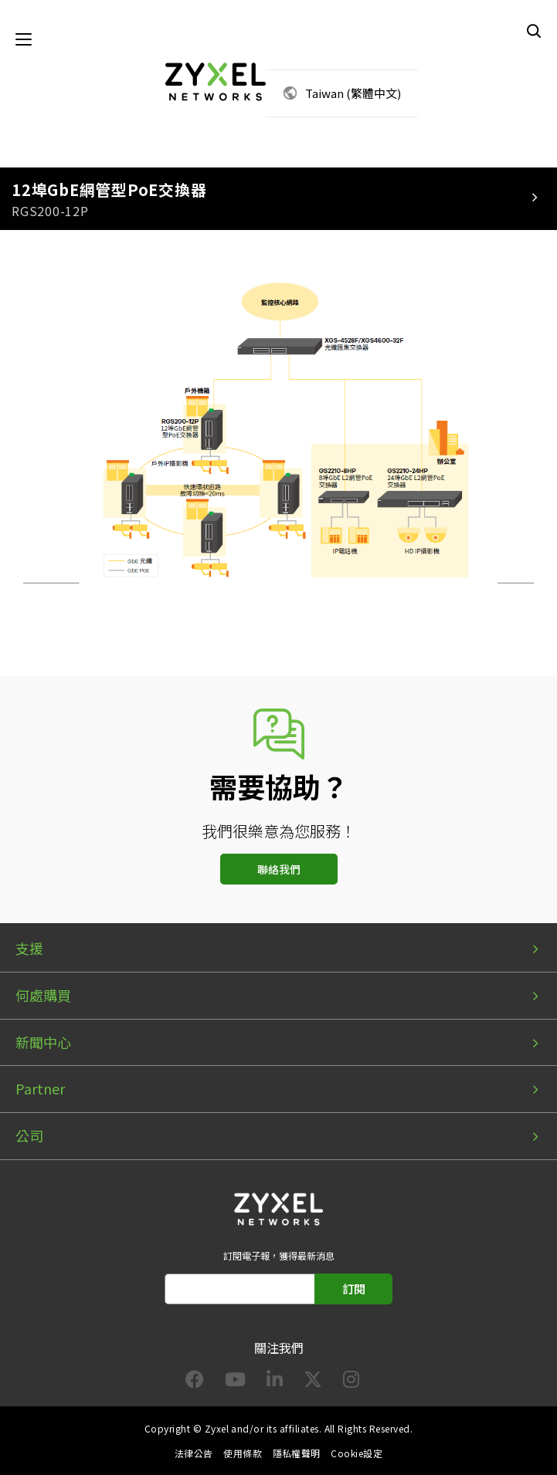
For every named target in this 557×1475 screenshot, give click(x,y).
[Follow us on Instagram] (351, 1382)
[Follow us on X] (313, 1382)
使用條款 (242, 1453)
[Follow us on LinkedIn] (275, 1382)
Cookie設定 (356, 1453)
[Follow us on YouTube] (235, 1382)
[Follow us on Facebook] (194, 1382)
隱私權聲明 (297, 1453)
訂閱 (353, 1288)
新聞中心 (43, 1042)
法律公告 (194, 1453)
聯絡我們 (279, 869)
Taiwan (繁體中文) (353, 93)
